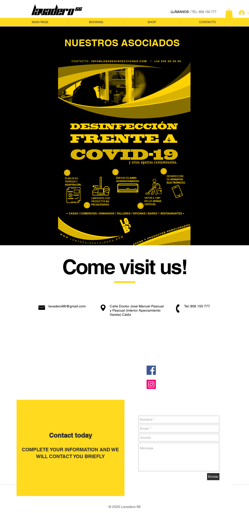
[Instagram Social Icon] (151, 384)
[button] (229, 13)
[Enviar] (213, 476)
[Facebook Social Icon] (151, 370)
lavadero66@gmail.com (67, 306)
